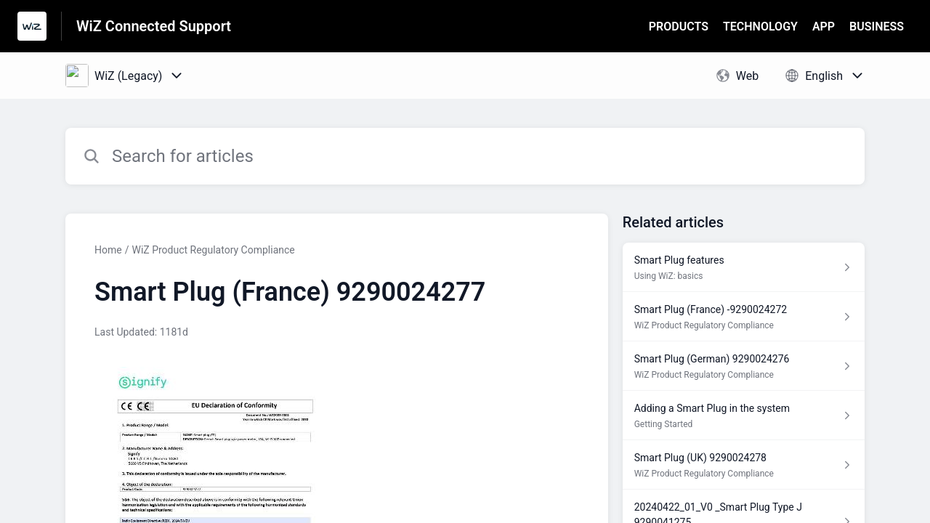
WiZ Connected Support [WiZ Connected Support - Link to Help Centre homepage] (153, 26)
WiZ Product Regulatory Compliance (213, 250)
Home (108, 250)
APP (823, 26)
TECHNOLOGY (760, 26)
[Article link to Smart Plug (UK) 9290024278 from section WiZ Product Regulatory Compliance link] (744, 465)
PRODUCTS (678, 26)
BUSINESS (876, 26)
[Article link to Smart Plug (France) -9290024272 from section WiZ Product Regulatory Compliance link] (744, 316)
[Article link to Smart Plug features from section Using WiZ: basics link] (744, 267)
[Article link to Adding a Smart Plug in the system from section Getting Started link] (744, 415)
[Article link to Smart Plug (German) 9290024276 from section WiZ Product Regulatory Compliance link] (744, 366)
